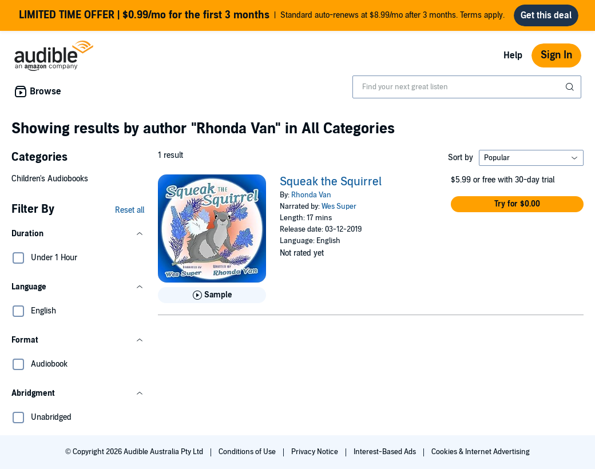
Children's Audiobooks (49, 179)
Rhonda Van (311, 195)
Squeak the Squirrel (331, 182)
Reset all (129, 210)
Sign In (556, 55)
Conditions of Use (248, 451)
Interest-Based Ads (386, 451)
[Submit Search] (571, 86)
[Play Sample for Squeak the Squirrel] (212, 295)
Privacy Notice (315, 451)
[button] (77, 233)
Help (512, 55)
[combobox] (466, 86)
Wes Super (339, 206)
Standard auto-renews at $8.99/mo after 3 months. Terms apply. (262, 15)
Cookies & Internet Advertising (480, 451)
